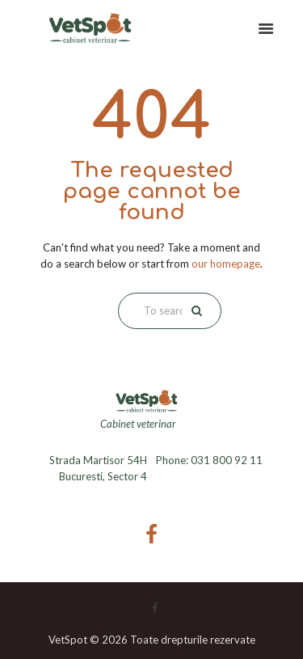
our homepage (225, 263)
